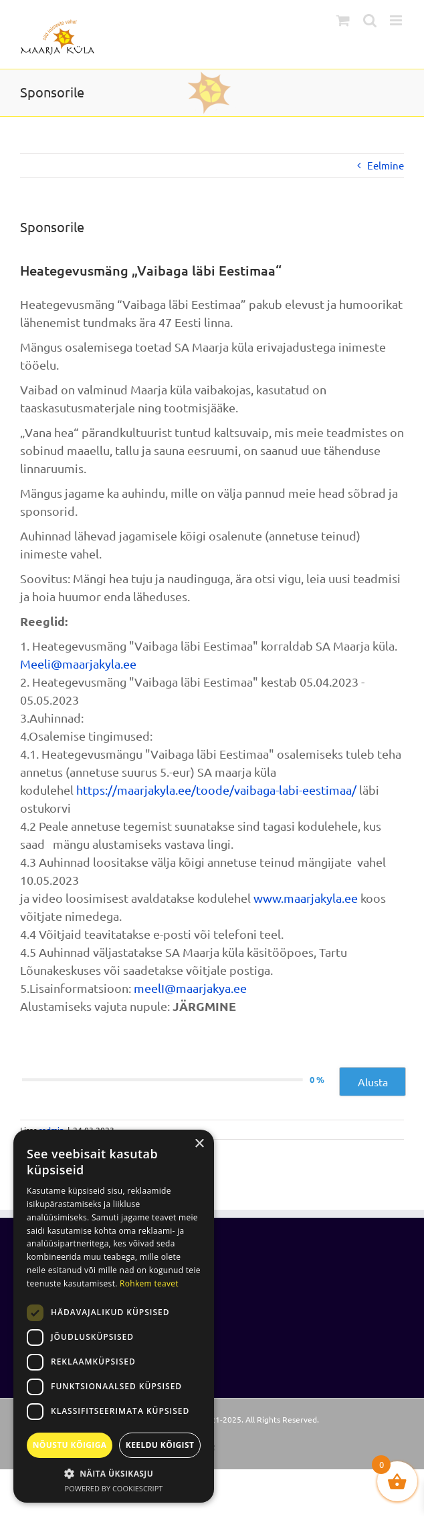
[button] (114, 1473)
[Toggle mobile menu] (397, 20)
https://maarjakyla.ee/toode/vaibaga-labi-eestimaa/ (216, 790)
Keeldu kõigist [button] (160, 1445)
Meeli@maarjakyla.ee (78, 664)
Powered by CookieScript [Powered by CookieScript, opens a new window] (114, 1488)
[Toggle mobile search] (370, 20)
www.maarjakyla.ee (305, 898)
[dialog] (113, 1316)
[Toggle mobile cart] (343, 20)
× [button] (199, 1144)
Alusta (373, 1081)
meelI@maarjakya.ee (190, 988)
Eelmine (385, 165)
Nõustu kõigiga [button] (70, 1445)
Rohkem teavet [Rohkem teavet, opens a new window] (149, 1283)
